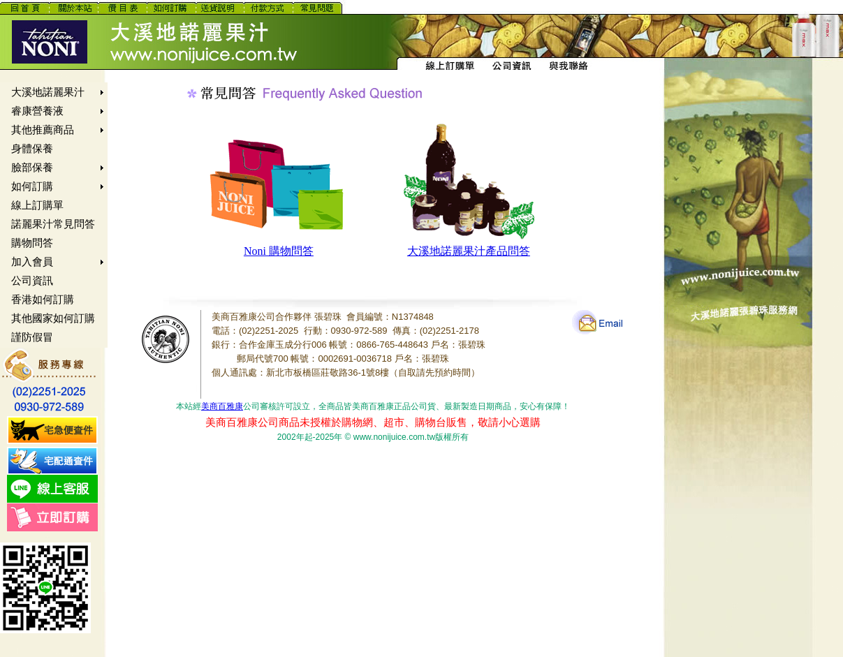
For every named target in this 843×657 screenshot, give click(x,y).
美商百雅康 (222, 406)
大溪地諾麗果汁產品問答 (468, 251)
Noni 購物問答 (279, 251)
